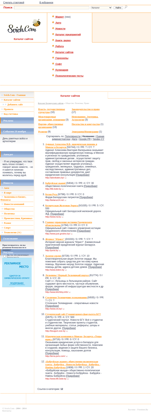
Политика (8, 213)
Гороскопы (60, 58)
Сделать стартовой (13, 2)
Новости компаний (13, 204)
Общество (8, 209)
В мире (6, 192)
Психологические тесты (67, 75)
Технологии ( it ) (11, 232)
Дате (74, 139)
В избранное (46, 2)
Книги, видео (61, 40)
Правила (7, 109)
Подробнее (82, 175)
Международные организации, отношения (51, 118)
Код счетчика (9, 114)
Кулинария (60, 70)
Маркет (58, 17)
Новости (58, 28)
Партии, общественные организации (50, 126)
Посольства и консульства (86, 124)
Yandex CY (98, 139)
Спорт (6, 227)
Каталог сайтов (62, 52)
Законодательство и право (85, 109)
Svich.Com (9, 408)
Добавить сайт (13, 104)
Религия (42, 131)
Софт (57, 64)
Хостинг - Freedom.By (138, 409)
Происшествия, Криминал (17, 218)
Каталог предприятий (66, 34)
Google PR (85, 139)
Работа (58, 46)
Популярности (72, 136)
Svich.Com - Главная (13, 95)
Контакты (6, 410)
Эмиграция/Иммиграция (85, 131)
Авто (56, 22)
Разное (6, 223)
